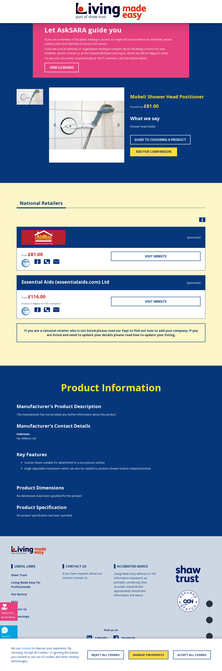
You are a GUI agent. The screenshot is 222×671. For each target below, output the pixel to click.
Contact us (19, 609)
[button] (54, 125)
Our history (19, 594)
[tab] (41, 200)
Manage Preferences (148, 655)
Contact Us (80, 578)
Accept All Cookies (192, 655)
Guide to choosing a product (160, 140)
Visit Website (155, 256)
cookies (26, 648)
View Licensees (62, 67)
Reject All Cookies (106, 655)
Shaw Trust (19, 575)
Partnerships (20, 616)
